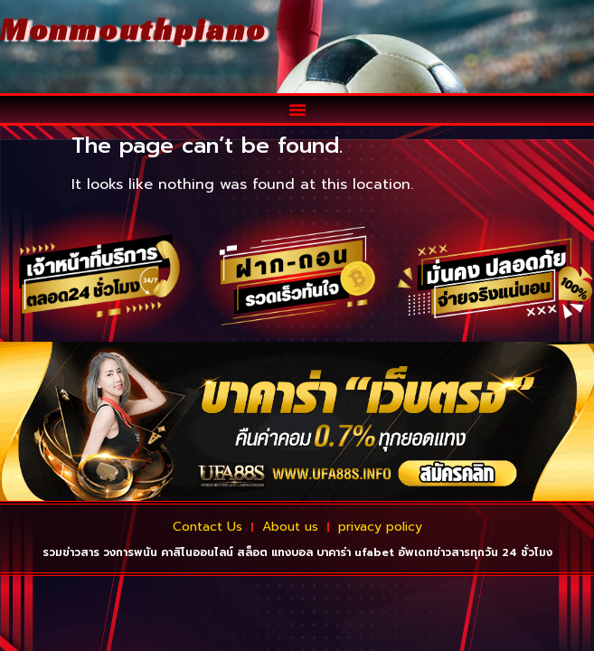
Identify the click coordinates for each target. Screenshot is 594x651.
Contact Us (207, 526)
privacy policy (380, 526)
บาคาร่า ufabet (355, 552)
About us (290, 526)
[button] (297, 109)
